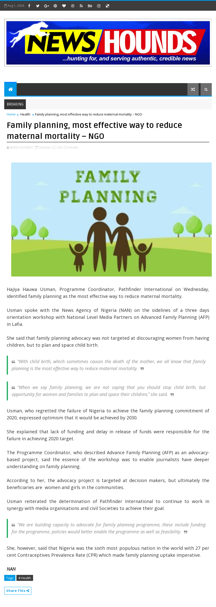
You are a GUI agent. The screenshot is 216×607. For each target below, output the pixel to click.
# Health (24, 578)
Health (25, 114)
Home (11, 114)
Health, (73, 147)
